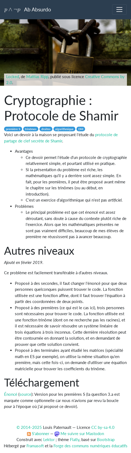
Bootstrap (106, 439)
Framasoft (35, 445)
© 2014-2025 (29, 427)
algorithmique (64, 129)
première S (13, 129)
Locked (12, 76)
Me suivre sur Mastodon (79, 433)
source (25, 394)
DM (80, 129)
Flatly (74, 439)
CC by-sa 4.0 (103, 427)
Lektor (49, 439)
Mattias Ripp (37, 76)
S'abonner (38, 433)
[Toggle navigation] (119, 9)
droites (46, 129)
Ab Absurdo (27, 9)
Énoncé (10, 394)
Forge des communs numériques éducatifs (90, 445)
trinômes (30, 129)
